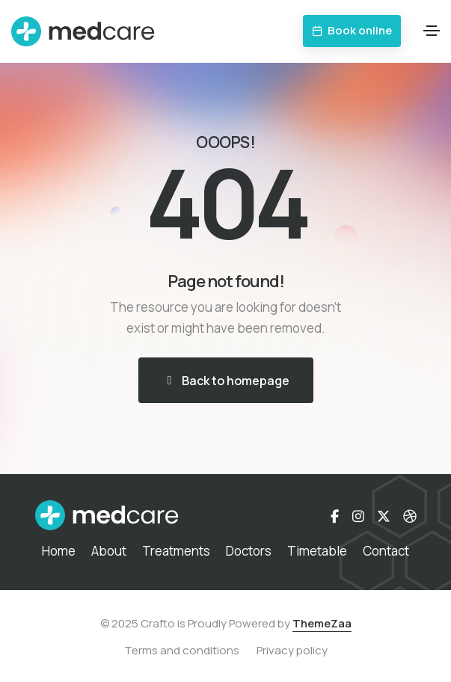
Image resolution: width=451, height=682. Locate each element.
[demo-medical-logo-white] (107, 515)
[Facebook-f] (335, 516)
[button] (352, 31)
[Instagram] (358, 516)
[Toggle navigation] (431, 30)
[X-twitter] (384, 516)
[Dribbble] (410, 516)
